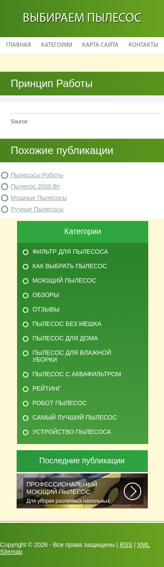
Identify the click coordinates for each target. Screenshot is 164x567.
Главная (18, 45)
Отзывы (45, 309)
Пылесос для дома (65, 338)
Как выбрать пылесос (69, 266)
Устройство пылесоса (71, 431)
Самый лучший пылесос (74, 417)
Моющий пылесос (64, 280)
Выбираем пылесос (82, 18)
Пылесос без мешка (66, 323)
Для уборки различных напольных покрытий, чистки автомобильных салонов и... (75, 492)
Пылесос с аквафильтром (76, 374)
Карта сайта (100, 45)
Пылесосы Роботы (36, 175)
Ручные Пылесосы (36, 209)
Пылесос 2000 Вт (34, 186)
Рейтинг (46, 388)
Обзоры (45, 294)
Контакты (143, 45)
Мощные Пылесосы (38, 197)
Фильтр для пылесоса (70, 251)
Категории (56, 45)
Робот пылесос (59, 402)
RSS (126, 544)
